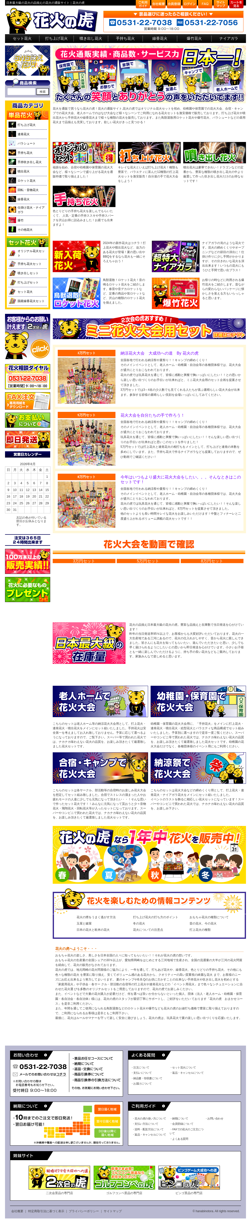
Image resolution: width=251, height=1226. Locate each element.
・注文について (140, 1067)
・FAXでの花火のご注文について (186, 1131)
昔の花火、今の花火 (203, 923)
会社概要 (17, 1211)
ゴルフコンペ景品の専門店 (124, 1180)
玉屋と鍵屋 (84, 923)
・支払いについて (141, 1072)
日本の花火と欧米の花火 (93, 929)
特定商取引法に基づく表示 (46, 1211)
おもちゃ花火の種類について (209, 917)
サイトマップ (113, 1211)
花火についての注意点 (148, 929)
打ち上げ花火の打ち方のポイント (155, 917)
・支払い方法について (145, 1123)
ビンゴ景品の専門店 (189, 1180)
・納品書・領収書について (146, 1078)
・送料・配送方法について (147, 1129)
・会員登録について (181, 1123)
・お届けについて (141, 1083)
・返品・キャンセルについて (187, 1072)
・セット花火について (183, 1067)
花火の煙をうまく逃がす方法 (96, 917)
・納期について (179, 1118)
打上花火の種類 (200, 929)
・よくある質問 (179, 1138)
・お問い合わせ (214, 1118)
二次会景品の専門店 (59, 1180)
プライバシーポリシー (84, 1211)
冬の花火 (139, 923)
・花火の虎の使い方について (149, 1118)
